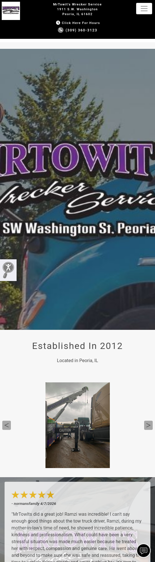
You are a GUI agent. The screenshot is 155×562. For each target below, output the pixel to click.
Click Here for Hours (77, 23)
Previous (6, 425)
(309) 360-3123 (78, 30)
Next (148, 425)
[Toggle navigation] (144, 8)
